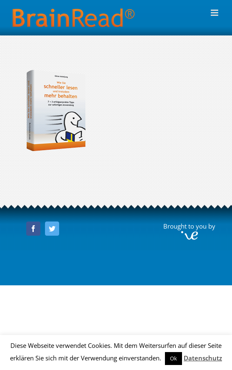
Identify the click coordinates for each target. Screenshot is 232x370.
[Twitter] (52, 228)
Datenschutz (203, 358)
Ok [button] (173, 358)
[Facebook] (33, 228)
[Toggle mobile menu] (215, 12)
